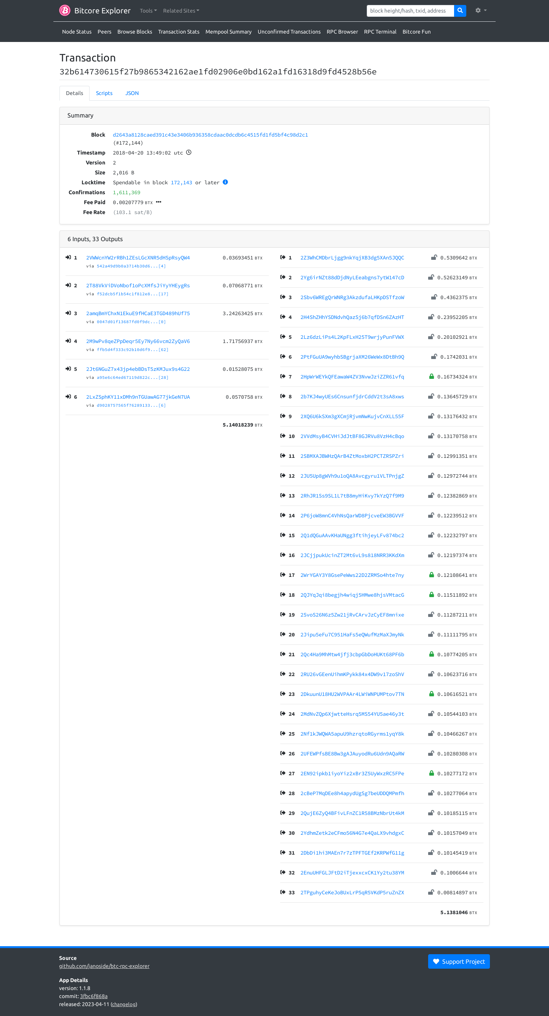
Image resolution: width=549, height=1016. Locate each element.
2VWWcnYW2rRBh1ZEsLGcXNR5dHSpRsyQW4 (138, 257)
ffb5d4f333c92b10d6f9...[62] (133, 349)
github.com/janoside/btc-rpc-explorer (104, 966)
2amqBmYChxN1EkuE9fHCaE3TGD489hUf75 (138, 313)
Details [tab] (74, 93)
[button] (148, 11)
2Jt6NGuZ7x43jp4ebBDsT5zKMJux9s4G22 (138, 369)
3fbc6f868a (94, 996)
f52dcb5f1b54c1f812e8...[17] (133, 293)
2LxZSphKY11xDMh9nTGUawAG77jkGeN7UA (138, 396)
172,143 (181, 182)
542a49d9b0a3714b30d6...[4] (131, 266)
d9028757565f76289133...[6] (131, 405)
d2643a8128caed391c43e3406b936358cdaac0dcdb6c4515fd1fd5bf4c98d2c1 (210, 134)
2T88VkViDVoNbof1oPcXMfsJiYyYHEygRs (138, 285)
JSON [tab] (132, 93)
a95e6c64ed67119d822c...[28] (133, 377)
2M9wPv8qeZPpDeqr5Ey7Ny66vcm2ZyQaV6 (138, 341)
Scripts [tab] (104, 93)
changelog (124, 1004)
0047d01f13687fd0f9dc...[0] (131, 321)
